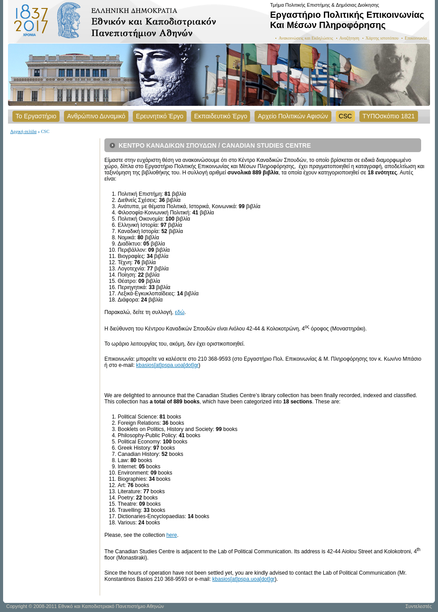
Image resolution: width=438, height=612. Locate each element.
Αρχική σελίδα (23, 131)
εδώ (179, 312)
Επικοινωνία (416, 38)
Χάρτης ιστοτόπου (382, 38)
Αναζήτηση (349, 38)
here (171, 535)
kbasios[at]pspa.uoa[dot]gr (167, 365)
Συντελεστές (419, 606)
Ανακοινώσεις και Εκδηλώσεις (306, 38)
